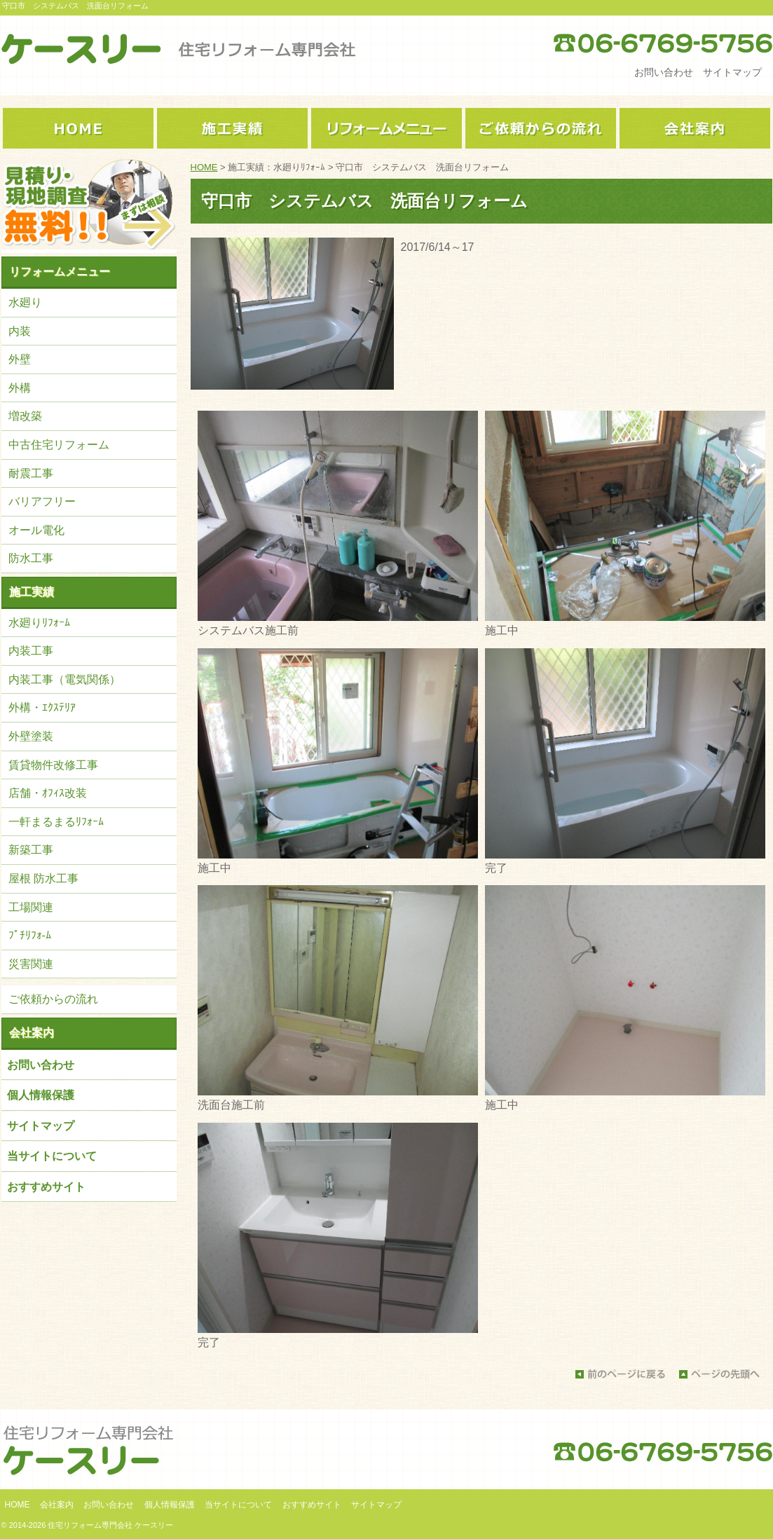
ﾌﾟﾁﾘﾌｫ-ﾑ (29, 935)
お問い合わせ (663, 72)
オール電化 (36, 530)
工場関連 (30, 907)
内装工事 (30, 651)
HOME (204, 167)
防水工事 (30, 558)
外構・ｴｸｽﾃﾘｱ (42, 707)
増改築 (25, 416)
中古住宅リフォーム (58, 445)
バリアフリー (42, 501)
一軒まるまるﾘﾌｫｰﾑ (56, 822)
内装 (19, 331)
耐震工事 (30, 473)
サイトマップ (732, 72)
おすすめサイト (46, 1187)
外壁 (19, 359)
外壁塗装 (30, 736)
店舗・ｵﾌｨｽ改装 (47, 793)
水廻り (25, 302)
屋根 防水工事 (43, 878)
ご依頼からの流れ (53, 999)
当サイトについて (52, 1156)
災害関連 (30, 964)
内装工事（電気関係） (64, 679)
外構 (19, 388)
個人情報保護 (40, 1095)
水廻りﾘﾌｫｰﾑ (39, 623)
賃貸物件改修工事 (53, 765)
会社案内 (31, 1033)
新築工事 (30, 850)
